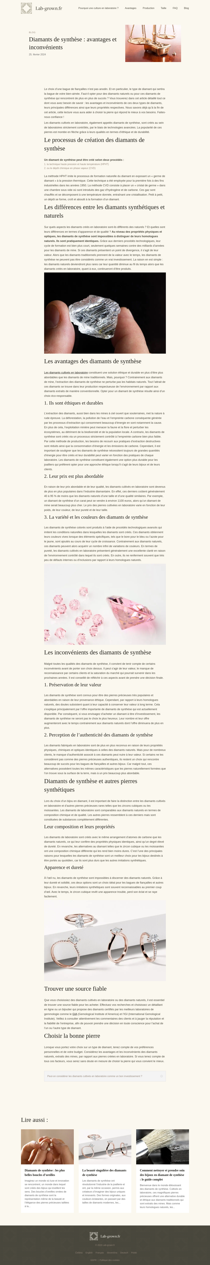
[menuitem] (79, 1253)
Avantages (130, 8)
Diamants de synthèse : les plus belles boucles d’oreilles (45, 1173)
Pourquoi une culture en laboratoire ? (98, 8)
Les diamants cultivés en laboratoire (66, 372)
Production (148, 8)
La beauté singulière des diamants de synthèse (104, 1173)
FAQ (175, 8)
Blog (186, 8)
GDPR (93, 1260)
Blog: (32, 32)
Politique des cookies (110, 1260)
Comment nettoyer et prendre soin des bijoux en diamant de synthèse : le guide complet (162, 1175)
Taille (163, 8)
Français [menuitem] (100, 1252)
